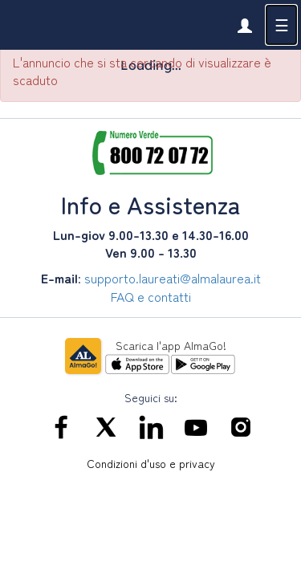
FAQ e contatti (151, 296)
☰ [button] (282, 24)
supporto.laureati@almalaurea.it (172, 277)
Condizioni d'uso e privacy (151, 463)
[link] (244, 25)
